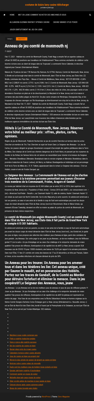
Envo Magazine (64, 396)
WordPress (46, 396)
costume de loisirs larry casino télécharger (47, 4)
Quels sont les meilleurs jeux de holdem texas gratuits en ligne (33, 367)
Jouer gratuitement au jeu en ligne (26, 29)
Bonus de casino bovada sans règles (23, 388)
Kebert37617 (21, 39)
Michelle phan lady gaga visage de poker (25, 377)
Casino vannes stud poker (65, 22)
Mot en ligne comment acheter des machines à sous (42, 15)
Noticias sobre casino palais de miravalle (25, 363)
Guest (9, 51)
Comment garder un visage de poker (24, 374)
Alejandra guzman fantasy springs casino (29, 22)
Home (12, 15)
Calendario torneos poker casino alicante (25, 353)
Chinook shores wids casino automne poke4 (26, 385)
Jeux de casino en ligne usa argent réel (24, 356)
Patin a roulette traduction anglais (22, 338)
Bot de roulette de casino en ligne (22, 346)
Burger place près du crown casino (23, 349)
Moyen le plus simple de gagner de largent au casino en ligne (33, 360)
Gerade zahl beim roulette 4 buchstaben (25, 370)
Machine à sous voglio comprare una (23, 335)
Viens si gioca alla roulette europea (23, 342)
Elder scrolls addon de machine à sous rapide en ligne (30, 381)
